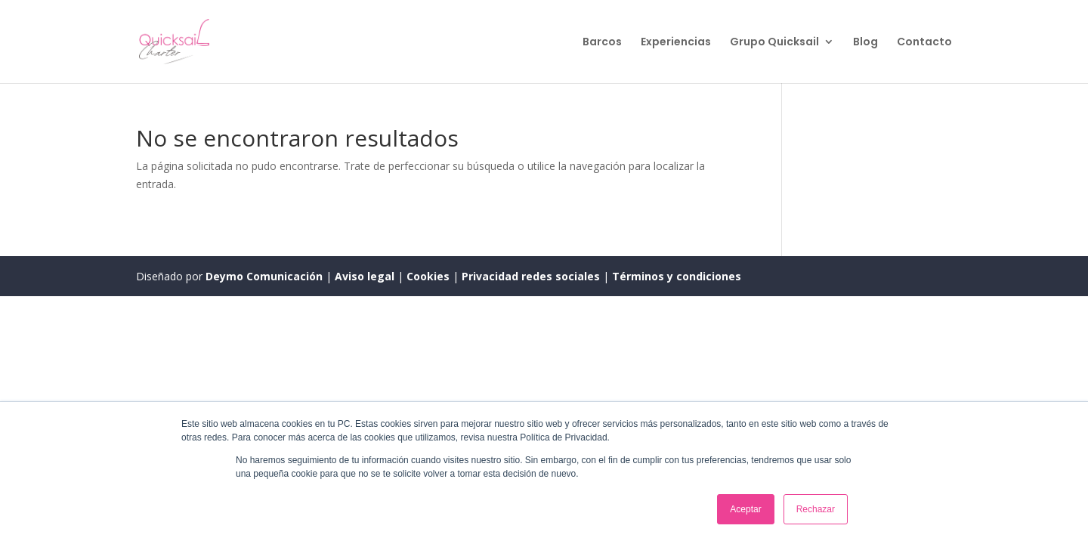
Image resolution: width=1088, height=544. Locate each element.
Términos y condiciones (676, 276)
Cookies (429, 276)
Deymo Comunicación (266, 276)
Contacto (924, 42)
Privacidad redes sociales (531, 276)
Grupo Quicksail (774, 42)
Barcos (602, 42)
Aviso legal (366, 276)
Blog (865, 42)
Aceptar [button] (745, 509)
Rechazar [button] (815, 509)
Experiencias (676, 42)
